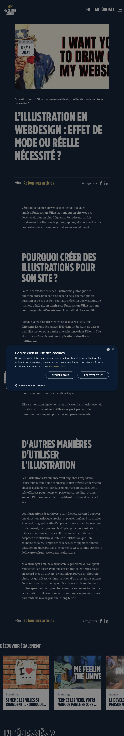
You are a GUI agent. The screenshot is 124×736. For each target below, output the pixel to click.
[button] (30, 385)
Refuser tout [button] (60, 374)
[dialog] (62, 368)
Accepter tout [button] (93, 374)
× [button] (112, 349)
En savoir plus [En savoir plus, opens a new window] (57, 366)
